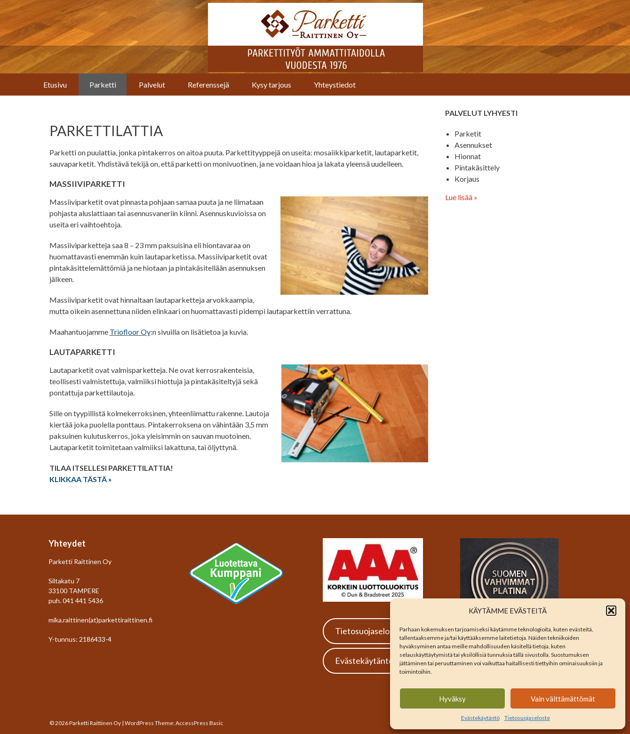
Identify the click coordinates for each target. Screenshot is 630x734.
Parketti (102, 84)
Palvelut (152, 84)
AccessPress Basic (199, 722)
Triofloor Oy (130, 331)
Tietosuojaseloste (527, 717)
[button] (611, 610)
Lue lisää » (461, 197)
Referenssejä (208, 84)
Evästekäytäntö (480, 717)
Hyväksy (452, 698)
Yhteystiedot (335, 84)
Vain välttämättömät (563, 698)
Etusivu (55, 84)
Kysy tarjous (271, 84)
